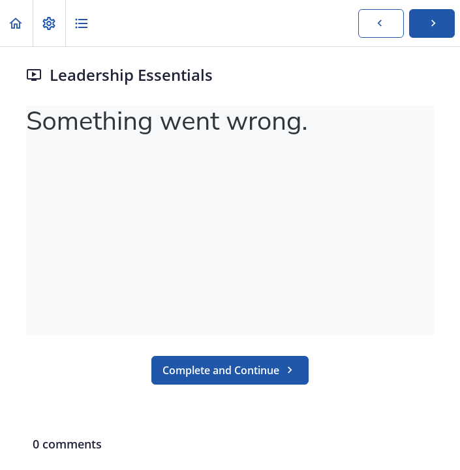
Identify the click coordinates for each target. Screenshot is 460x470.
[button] (16, 23)
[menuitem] (49, 23)
